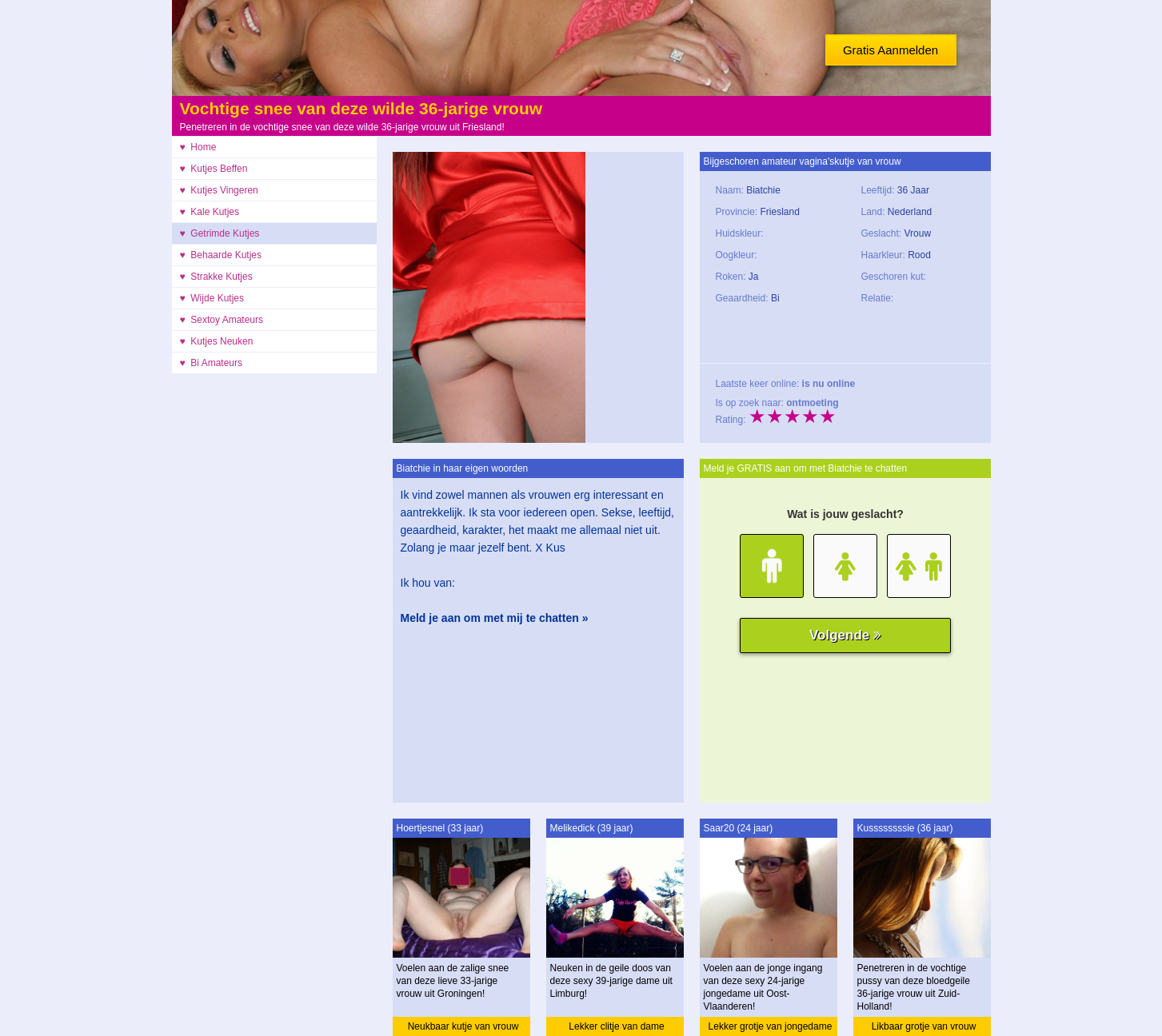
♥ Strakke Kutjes (216, 276)
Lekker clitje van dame (616, 1026)
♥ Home (198, 147)
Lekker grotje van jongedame (771, 1026)
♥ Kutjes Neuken (217, 341)
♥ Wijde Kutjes (212, 298)
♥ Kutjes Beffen (214, 168)
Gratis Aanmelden (890, 50)
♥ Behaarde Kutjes (221, 255)
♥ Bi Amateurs (211, 363)
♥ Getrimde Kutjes (220, 233)
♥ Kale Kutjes (210, 211)
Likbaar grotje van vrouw (924, 1026)
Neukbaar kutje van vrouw (463, 1026)
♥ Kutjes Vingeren (219, 190)
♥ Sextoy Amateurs (222, 319)
